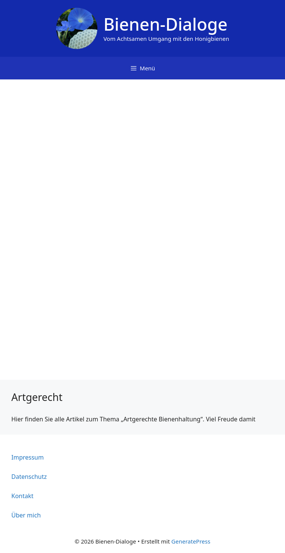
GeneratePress (190, 541)
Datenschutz (29, 476)
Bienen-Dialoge (166, 24)
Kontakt (22, 496)
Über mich (26, 515)
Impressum (27, 457)
